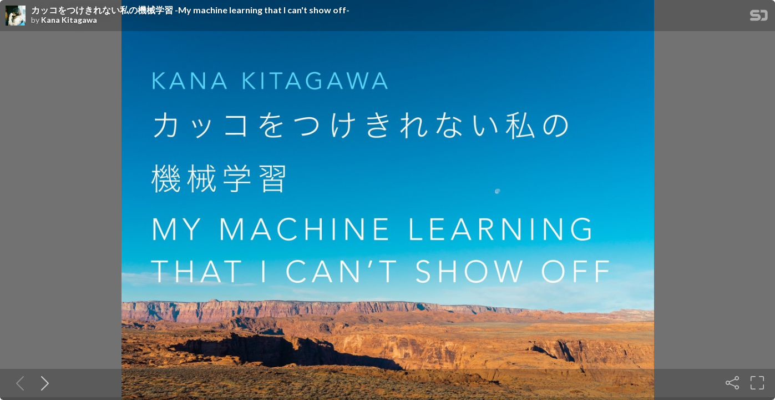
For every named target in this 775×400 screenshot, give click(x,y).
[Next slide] (43, 383)
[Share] (732, 383)
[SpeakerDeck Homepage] (759, 17)
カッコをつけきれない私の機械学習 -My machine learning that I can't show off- (190, 10)
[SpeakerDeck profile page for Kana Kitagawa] (16, 16)
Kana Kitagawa (69, 20)
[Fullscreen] (757, 383)
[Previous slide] (18, 383)
